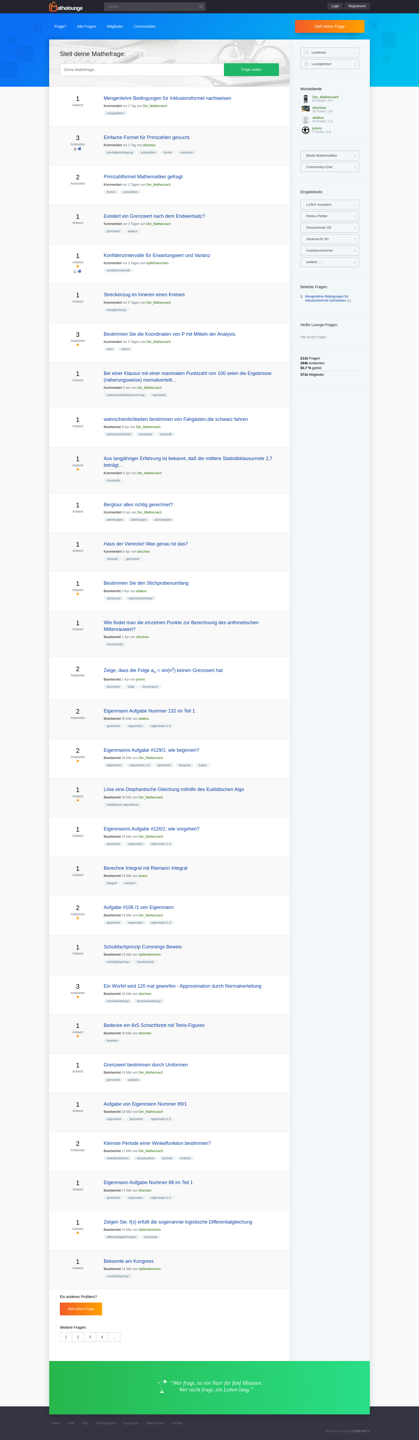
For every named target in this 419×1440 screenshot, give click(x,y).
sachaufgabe (162, 519)
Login (335, 6)
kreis (110, 349)
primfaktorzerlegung (120, 152)
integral (112, 883)
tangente (185, 765)
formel (168, 152)
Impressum (131, 1423)
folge (131, 686)
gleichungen (115, 519)
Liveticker (319, 52)
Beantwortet (112, 427)
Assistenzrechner (319, 250)
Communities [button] (145, 26)
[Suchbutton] (201, 6)
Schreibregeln (105, 1423)
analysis (133, 1079)
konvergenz (150, 686)
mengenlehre (115, 113)
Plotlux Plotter (317, 216)
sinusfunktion (145, 1158)
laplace (132, 231)
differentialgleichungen (121, 1237)
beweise (112, 1040)
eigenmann (135, 725)
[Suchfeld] (154, 6)
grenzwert (113, 231)
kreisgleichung (116, 309)
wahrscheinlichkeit (119, 434)
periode (167, 1158)
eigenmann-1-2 (161, 1119)
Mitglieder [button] (115, 26)
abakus (141, 591)
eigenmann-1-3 (161, 725)
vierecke (112, 558)
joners (140, 679)
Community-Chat (319, 167)
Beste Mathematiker (321, 155)
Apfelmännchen (157, 263)
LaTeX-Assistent (318, 205)
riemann (130, 883)
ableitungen (138, 519)
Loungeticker (321, 64)
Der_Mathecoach (155, 106)
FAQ (85, 1423)
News (56, 1423)
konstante (151, 1237)
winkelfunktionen (118, 1158)
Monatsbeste (311, 89)
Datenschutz (155, 1423)
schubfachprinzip (118, 961)
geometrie (132, 558)
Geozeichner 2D (318, 228)
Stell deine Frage (330, 26)
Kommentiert (113, 106)
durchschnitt (115, 644)
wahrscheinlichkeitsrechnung (126, 395)
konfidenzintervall (118, 270)
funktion (185, 1158)
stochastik (159, 395)
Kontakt (177, 1423)
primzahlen (148, 152)
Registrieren (357, 6)
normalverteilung (118, 1001)
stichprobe (114, 598)
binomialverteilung (149, 1001)
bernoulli (166, 434)
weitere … (314, 262)
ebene (125, 349)
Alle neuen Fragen (313, 337)
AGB (70, 1423)
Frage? (60, 26)
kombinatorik (145, 961)
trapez (203, 765)
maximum (186, 152)
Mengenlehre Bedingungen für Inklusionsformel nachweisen (326, 299)
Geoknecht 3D (317, 239)
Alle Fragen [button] (86, 26)
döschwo (149, 145)
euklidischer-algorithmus (123, 804)
